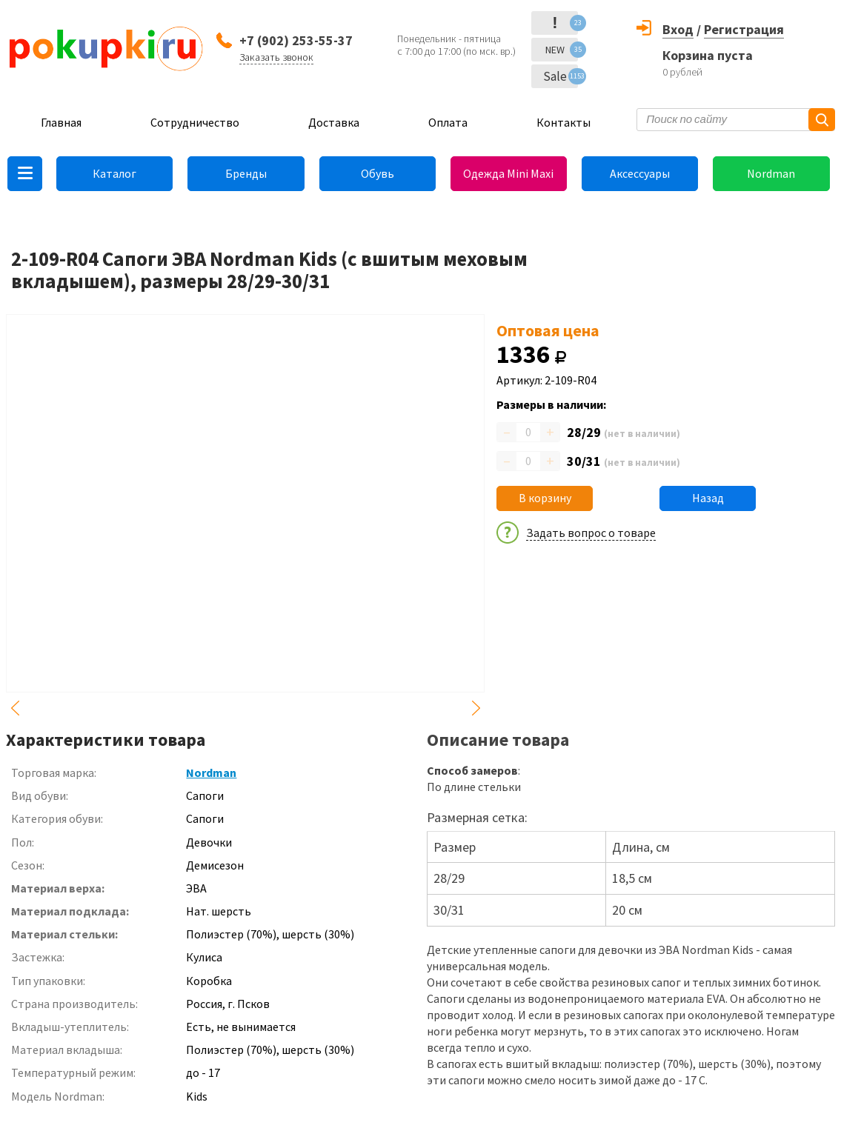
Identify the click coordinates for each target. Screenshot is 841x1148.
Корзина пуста (707, 55)
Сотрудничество (194, 122)
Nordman (771, 173)
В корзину (545, 497)
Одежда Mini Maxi (508, 173)
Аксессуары (640, 173)
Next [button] (476, 708)
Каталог (114, 173)
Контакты (563, 122)
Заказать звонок (276, 57)
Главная (61, 122)
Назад (708, 497)
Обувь (377, 173)
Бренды (246, 173)
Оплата (448, 122)
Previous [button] (15, 708)
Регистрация (744, 29)
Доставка (333, 122)
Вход (678, 29)
